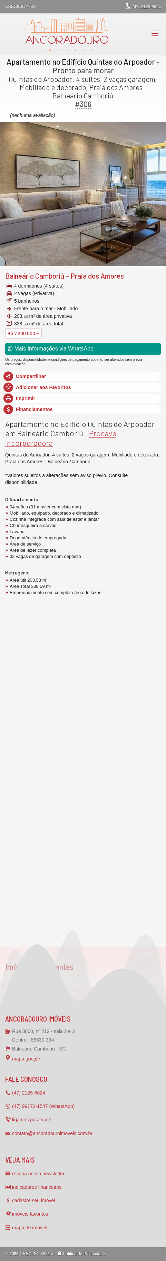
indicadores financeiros (36, 1187)
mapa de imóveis (30, 1227)
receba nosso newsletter (38, 1173)
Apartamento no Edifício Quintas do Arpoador (81, 61)
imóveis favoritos (30, 1214)
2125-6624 (147, 6)
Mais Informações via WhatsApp (51, 349)
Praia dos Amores (97, 275)
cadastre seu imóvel (33, 1200)
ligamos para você (31, 1119)
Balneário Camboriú (35, 275)
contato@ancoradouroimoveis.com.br (52, 1133)
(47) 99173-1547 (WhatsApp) (43, 1106)
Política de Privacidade (84, 1253)
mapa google (26, 1058)
